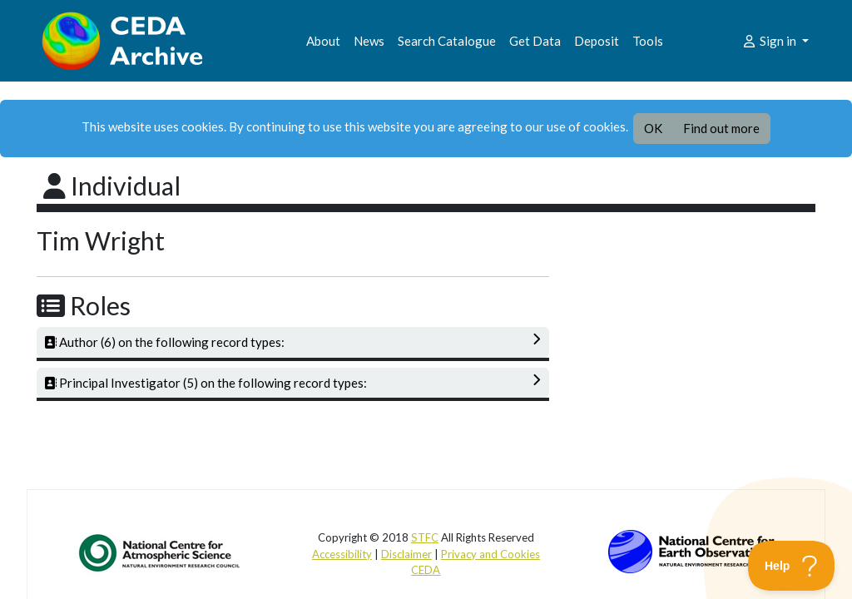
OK (653, 128)
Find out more (721, 128)
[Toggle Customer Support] (791, 566)
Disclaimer (406, 554)
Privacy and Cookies (490, 554)
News (369, 40)
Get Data (535, 40)
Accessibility (342, 554)
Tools (647, 40)
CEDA (425, 570)
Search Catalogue (447, 40)
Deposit (596, 40)
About (323, 40)
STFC (424, 537)
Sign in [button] (770, 40)
